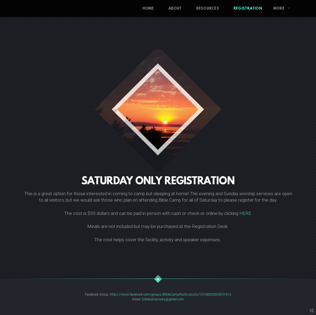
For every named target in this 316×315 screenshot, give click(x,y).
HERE (245, 213)
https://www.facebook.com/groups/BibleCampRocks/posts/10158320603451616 (170, 294)
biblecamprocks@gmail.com (163, 299)
